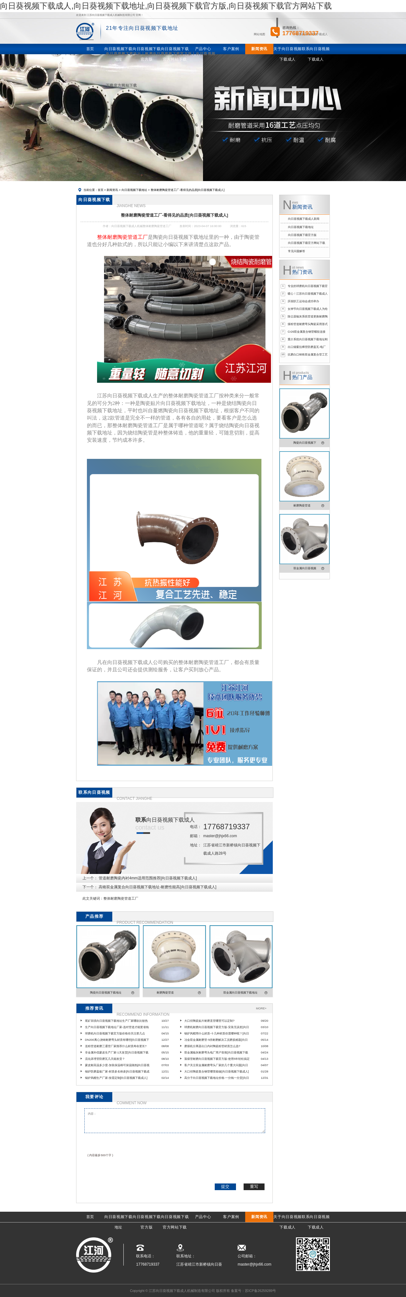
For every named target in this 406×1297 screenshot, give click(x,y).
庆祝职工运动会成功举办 (303, 301)
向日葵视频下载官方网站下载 (306, 242)
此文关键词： (92, 898)
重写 (254, 1186)
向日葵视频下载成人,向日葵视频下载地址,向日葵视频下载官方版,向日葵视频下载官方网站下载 (166, 5)
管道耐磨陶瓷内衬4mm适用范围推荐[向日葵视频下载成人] (148, 878)
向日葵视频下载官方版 (302, 235)
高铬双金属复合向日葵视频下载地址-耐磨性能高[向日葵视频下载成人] (157, 887)
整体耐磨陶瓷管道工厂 (120, 898)
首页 (100, 190)
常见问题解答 (296, 251)
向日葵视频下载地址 (134, 190)
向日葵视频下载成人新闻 (303, 218)
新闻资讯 (112, 190)
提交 (225, 1186)
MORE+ (261, 1008)
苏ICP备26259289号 (260, 1291)
